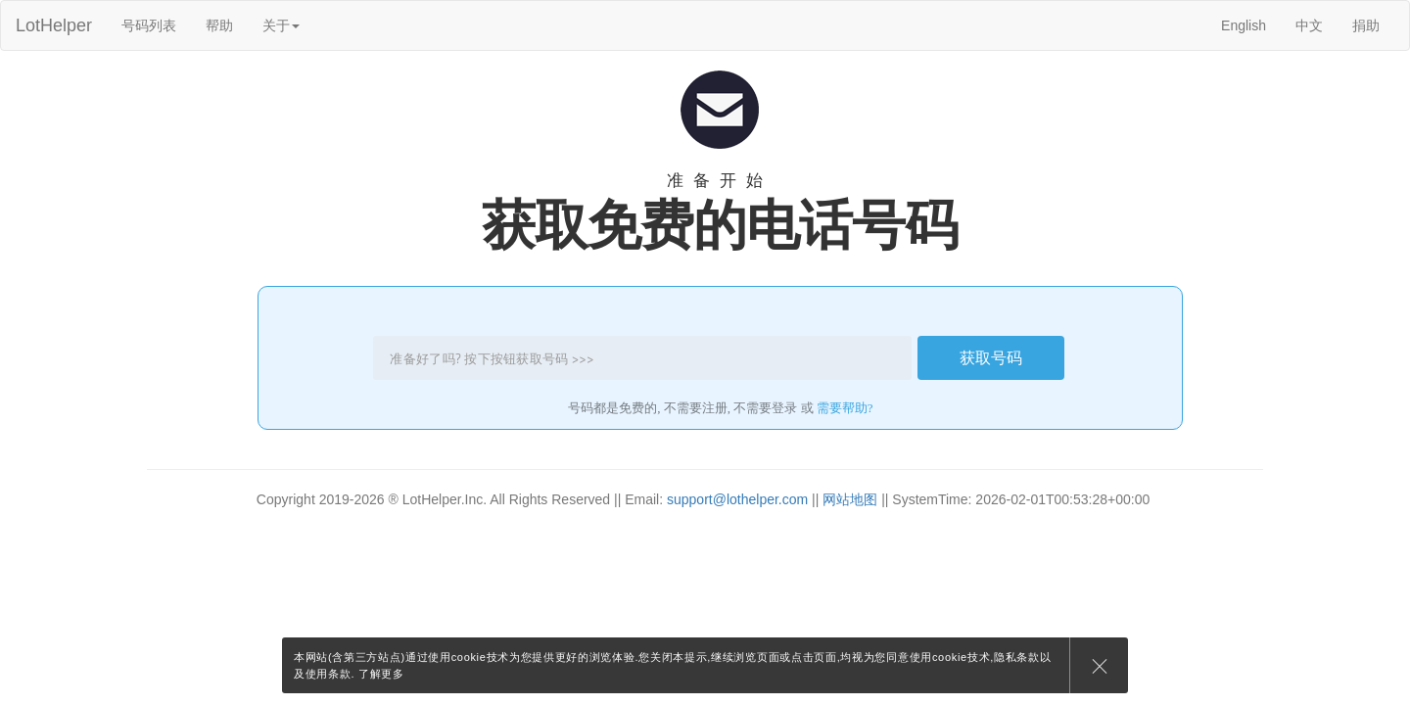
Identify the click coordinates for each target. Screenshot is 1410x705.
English (1243, 25)
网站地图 (849, 499)
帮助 (219, 25)
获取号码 (991, 357)
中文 (1309, 25)
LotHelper (54, 25)
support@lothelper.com (737, 499)
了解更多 (381, 674)
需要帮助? (845, 407)
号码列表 (148, 25)
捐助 (1366, 25)
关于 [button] (281, 25)
